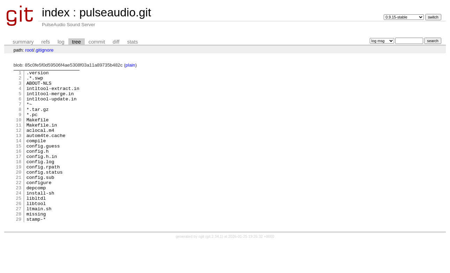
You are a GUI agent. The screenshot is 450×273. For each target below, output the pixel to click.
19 (18, 186)
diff (116, 42)
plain (130, 65)
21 (18, 199)
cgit (201, 267)
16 (18, 168)
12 (18, 142)
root (29, 50)
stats (132, 42)
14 (18, 155)
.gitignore (44, 50)
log (61, 42)
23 (18, 211)
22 (18, 205)
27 (18, 237)
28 (18, 243)
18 (18, 180)
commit (97, 42)
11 (18, 136)
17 (18, 174)
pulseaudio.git (115, 12)
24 (18, 218)
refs (46, 42)
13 (18, 149)
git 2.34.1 (214, 267)
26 (18, 230)
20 (18, 193)
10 (18, 130)
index (56, 12)
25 (18, 224)
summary (23, 42)
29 (18, 249)
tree (76, 42)
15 (18, 161)
